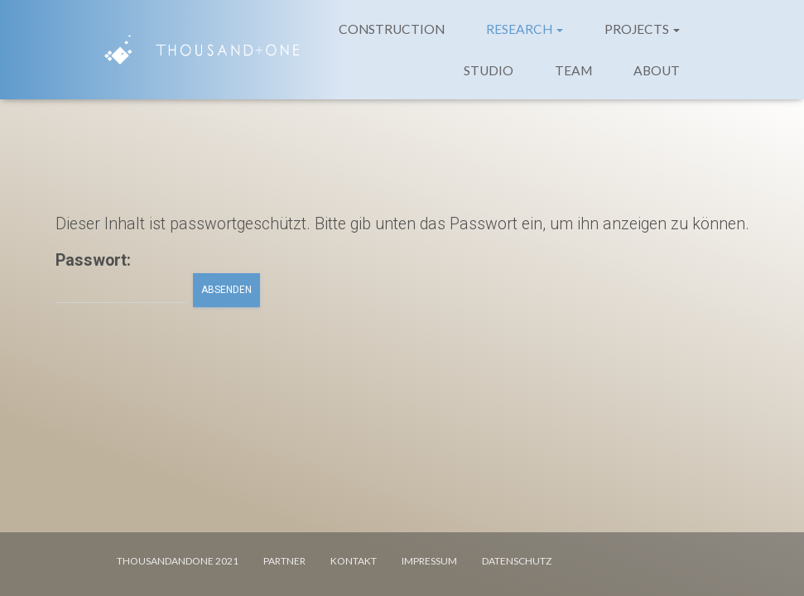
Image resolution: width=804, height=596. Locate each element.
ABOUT (656, 70)
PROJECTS (642, 29)
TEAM (573, 70)
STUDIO (488, 70)
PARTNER (284, 561)
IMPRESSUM (429, 561)
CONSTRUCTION (392, 29)
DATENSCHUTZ (516, 561)
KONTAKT (353, 561)
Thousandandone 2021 (177, 561)
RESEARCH (524, 29)
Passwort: (121, 277)
